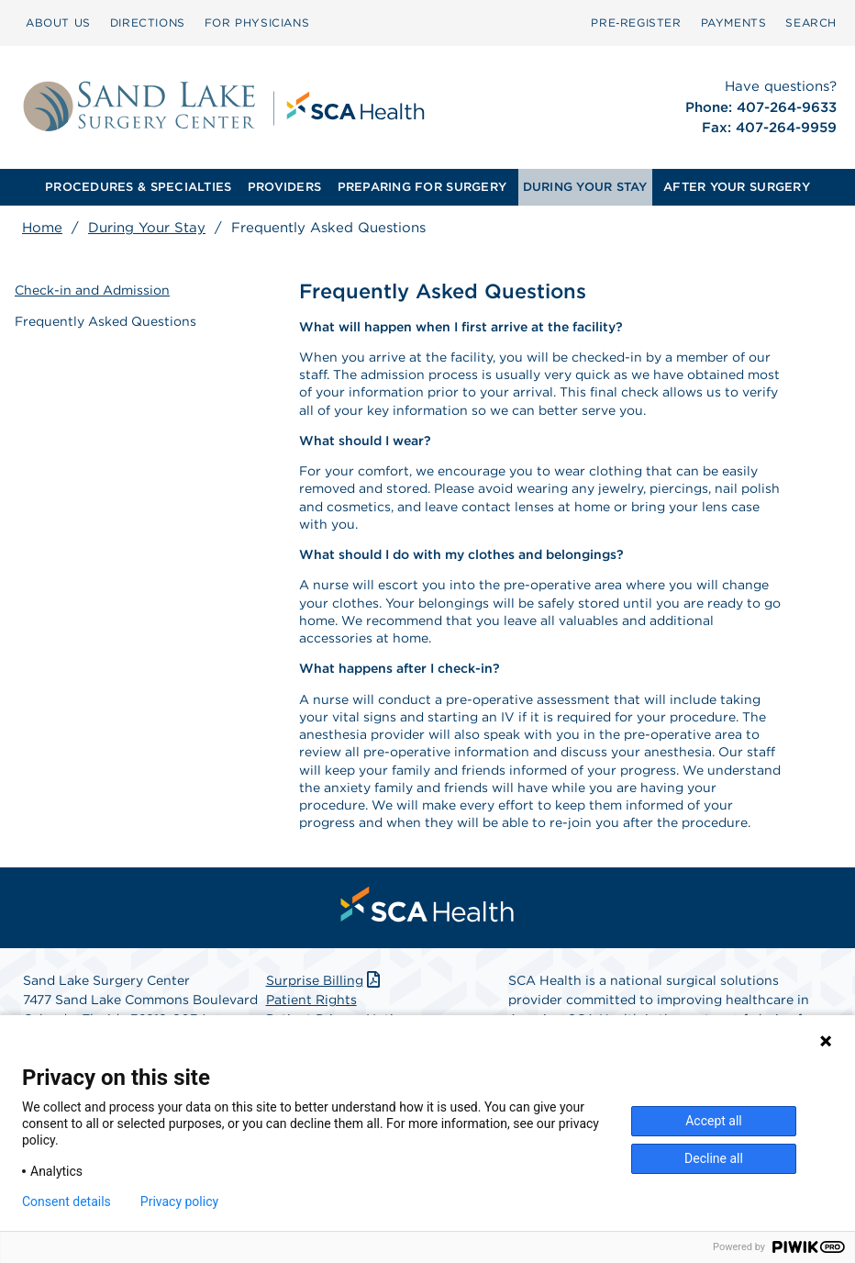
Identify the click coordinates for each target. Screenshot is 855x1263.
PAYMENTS (734, 22)
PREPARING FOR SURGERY (422, 187)
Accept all (713, 1120)
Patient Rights (311, 999)
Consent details (66, 1201)
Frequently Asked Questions (105, 321)
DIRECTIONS (147, 22)
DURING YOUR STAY (585, 187)
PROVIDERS (284, 187)
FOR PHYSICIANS (257, 22)
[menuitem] (58, 23)
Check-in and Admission (92, 290)
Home (42, 227)
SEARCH (811, 22)
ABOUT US (58, 22)
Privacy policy (179, 1201)
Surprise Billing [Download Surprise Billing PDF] (325, 980)
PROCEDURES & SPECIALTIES (138, 187)
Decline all (713, 1158)
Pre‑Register (636, 22)
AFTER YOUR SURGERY (736, 187)
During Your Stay (146, 227)
